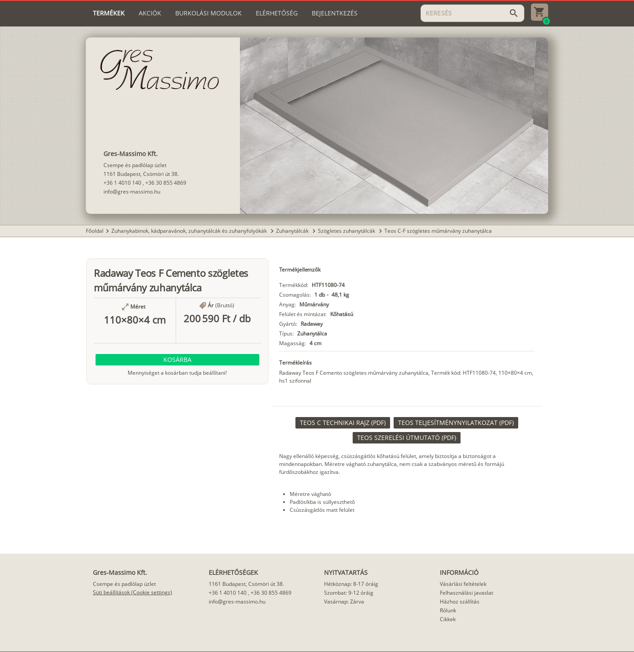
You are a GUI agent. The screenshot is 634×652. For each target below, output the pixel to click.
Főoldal (94, 231)
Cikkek (448, 619)
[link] (342, 422)
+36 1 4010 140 (122, 182)
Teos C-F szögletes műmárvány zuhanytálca (438, 231)
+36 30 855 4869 (165, 182)
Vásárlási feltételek (463, 584)
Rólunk (448, 610)
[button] (177, 359)
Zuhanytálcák (293, 231)
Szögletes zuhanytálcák (347, 231)
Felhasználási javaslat (466, 592)
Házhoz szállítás (459, 601)
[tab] (109, 13)
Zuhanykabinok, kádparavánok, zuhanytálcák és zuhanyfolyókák (189, 231)
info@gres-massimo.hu (131, 191)
